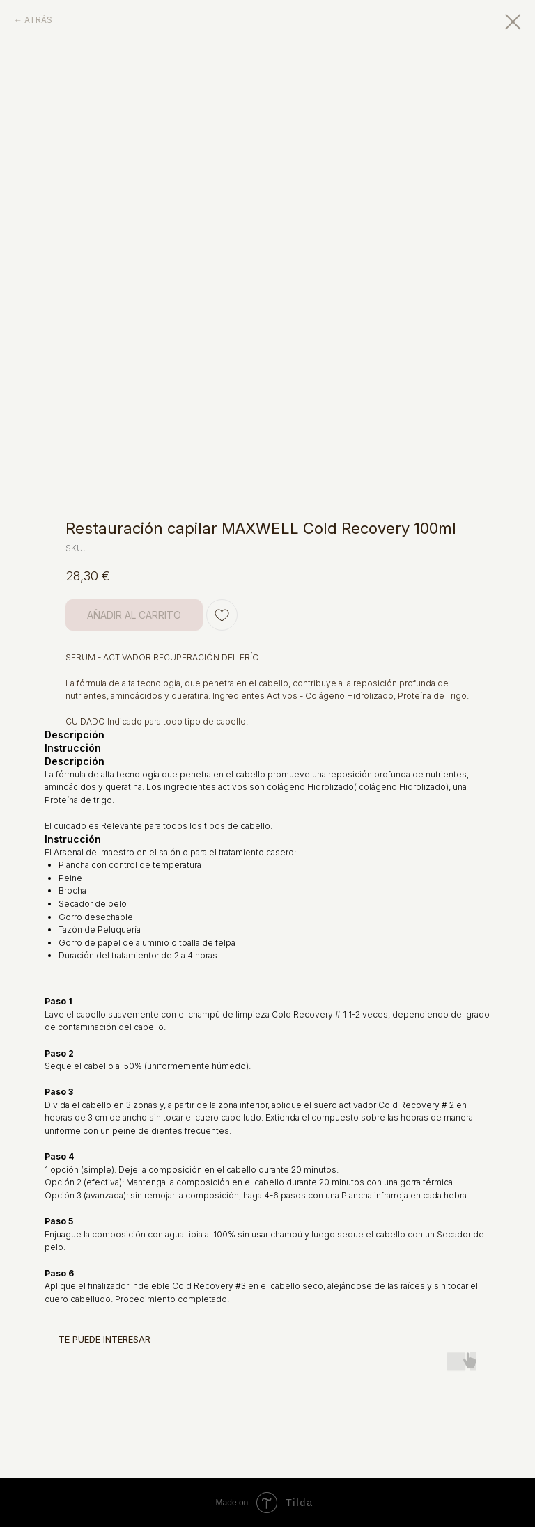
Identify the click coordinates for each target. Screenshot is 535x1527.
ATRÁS (38, 20)
